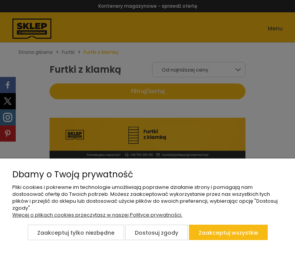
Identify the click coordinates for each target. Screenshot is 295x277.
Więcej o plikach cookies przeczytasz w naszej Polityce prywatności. (97, 215)
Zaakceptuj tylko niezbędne (75, 233)
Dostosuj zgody (156, 233)
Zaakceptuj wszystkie (228, 233)
